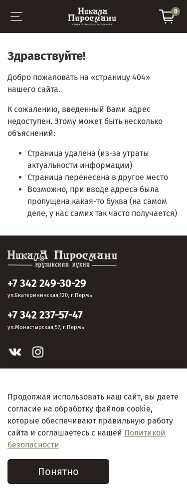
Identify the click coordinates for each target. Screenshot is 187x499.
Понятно (58, 472)
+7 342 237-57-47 (45, 315)
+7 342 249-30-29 (46, 284)
